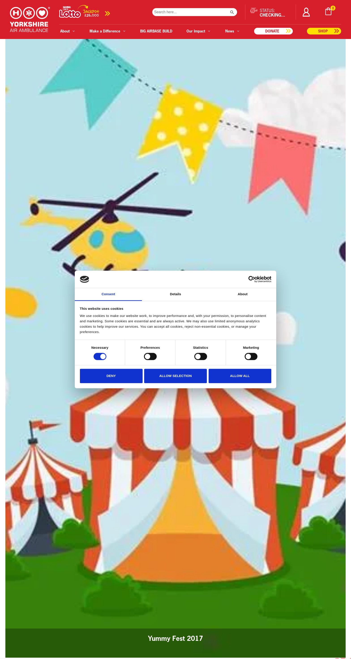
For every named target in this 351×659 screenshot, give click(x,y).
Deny (111, 376)
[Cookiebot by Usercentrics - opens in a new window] (251, 279)
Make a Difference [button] (108, 31)
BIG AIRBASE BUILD (156, 31)
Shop (323, 31)
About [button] (67, 31)
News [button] (232, 31)
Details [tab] (175, 294)
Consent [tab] (108, 294)
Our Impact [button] (198, 31)
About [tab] (243, 294)
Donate (272, 31)
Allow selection (175, 376)
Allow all (240, 376)
